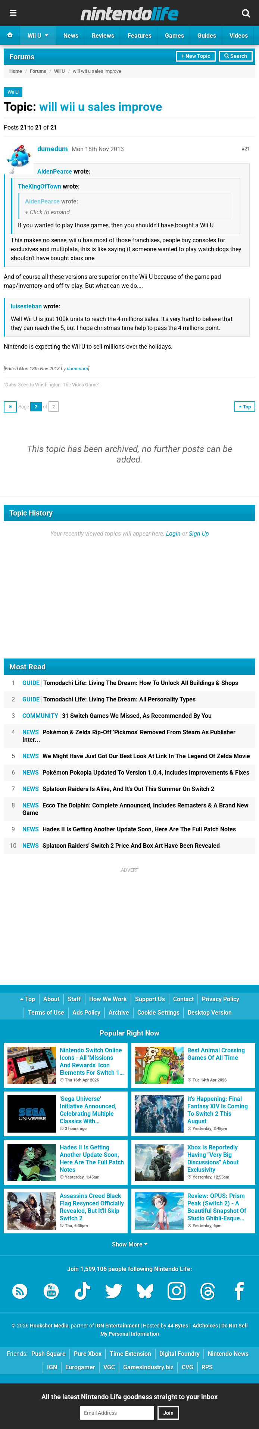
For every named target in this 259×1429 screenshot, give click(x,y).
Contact (183, 999)
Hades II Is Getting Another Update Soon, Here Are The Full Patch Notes (129, 829)
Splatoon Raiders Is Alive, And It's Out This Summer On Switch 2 (118, 789)
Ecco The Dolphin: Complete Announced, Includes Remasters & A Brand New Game (135, 809)
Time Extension (130, 1353)
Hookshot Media (49, 1326)
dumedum (52, 149)
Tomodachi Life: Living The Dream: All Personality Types (109, 699)
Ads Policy (86, 1012)
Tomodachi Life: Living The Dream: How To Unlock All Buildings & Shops (130, 683)
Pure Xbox (88, 1353)
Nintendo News (228, 1353)
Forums (21, 56)
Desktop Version (210, 1012)
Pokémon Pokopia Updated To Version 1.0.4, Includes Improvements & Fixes (135, 772)
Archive (119, 1012)
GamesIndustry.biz (148, 1367)
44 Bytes (178, 1326)
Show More (129, 1244)
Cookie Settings (158, 1012)
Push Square (48, 1353)
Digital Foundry (179, 1353)
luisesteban (26, 306)
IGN (52, 1367)
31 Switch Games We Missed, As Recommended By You (117, 715)
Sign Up (199, 533)
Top (27, 999)
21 (247, 149)
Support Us (150, 999)
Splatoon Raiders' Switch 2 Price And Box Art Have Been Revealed (121, 845)
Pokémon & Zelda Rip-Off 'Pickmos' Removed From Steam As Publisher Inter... (128, 736)
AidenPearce (54, 171)
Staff (74, 999)
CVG (187, 1367)
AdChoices (204, 1326)
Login (173, 533)
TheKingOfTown (39, 186)
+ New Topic (195, 56)
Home (15, 71)
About (51, 999)
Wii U (59, 71)
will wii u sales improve (100, 107)
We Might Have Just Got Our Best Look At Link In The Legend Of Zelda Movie (136, 756)
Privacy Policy (220, 999)
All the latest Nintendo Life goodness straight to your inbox (129, 1397)
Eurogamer (80, 1367)
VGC (109, 1367)
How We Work (108, 999)
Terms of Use (46, 1012)
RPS (207, 1367)
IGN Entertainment (117, 1326)
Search (235, 56)
